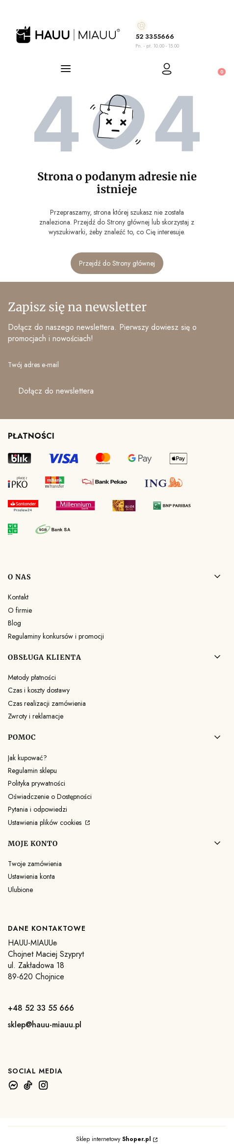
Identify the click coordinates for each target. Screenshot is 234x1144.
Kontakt (18, 597)
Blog (14, 623)
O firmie (20, 610)
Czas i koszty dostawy (39, 690)
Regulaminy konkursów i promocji (56, 636)
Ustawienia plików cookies (45, 822)
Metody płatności (32, 677)
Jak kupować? (27, 758)
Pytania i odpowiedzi (37, 809)
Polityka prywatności (36, 783)
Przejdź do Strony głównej (117, 263)
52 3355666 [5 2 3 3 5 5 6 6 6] (154, 36)
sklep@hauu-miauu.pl (44, 1024)
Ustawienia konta (31, 876)
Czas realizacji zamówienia (47, 703)
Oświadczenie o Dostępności (50, 796)
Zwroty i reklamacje (35, 716)
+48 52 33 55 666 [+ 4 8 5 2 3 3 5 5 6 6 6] (41, 1008)
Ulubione (20, 890)
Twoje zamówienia (35, 864)
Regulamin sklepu (32, 770)
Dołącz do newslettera (56, 391)
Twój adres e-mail (33, 365)
